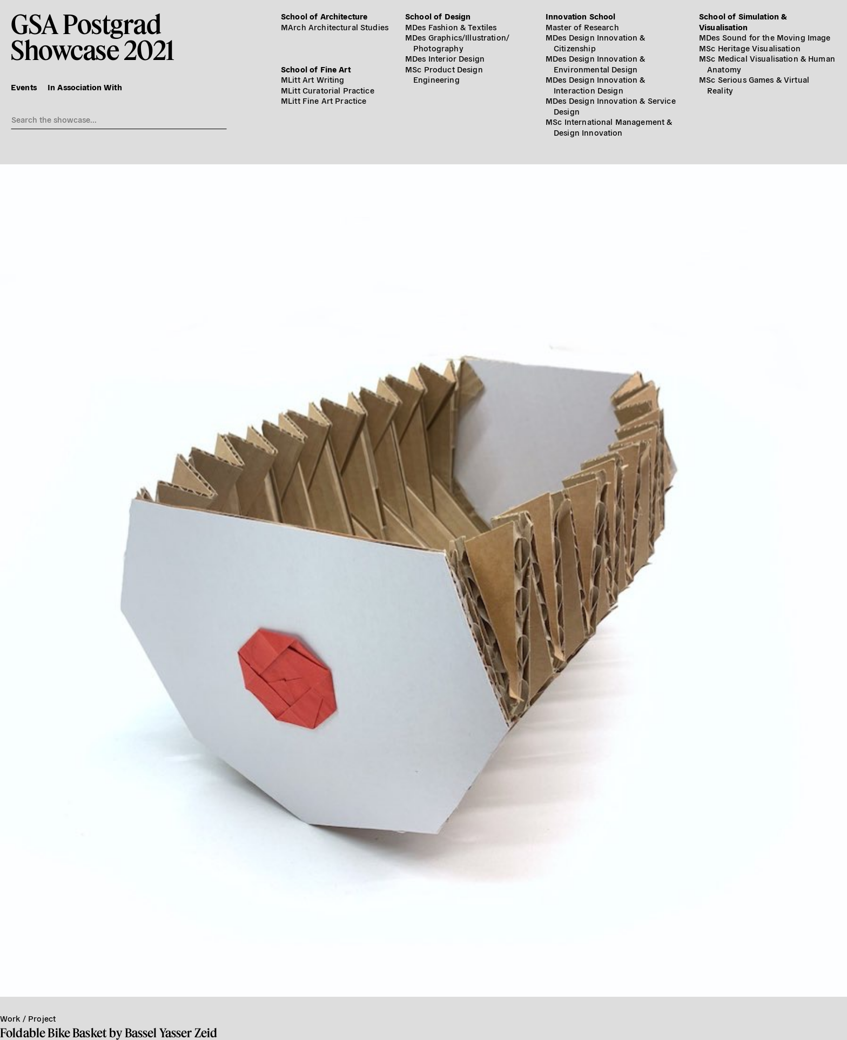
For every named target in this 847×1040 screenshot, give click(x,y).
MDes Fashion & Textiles (450, 27)
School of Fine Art (316, 69)
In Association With (85, 87)
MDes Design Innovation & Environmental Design (596, 63)
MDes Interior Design (445, 58)
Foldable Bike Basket (53, 1032)
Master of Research (582, 27)
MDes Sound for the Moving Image (765, 37)
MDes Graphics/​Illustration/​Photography (457, 42)
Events (24, 87)
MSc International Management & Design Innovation (609, 126)
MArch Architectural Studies (334, 27)
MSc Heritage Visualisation (750, 48)
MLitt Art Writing (313, 79)
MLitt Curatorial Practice (327, 90)
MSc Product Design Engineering (444, 74)
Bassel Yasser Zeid (171, 1032)
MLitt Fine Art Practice (323, 100)
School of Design (437, 16)
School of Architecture (324, 16)
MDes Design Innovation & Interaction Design (596, 84)
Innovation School (581, 16)
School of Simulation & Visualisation (743, 21)
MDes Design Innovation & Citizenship (596, 42)
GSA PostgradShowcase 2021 (92, 36)
